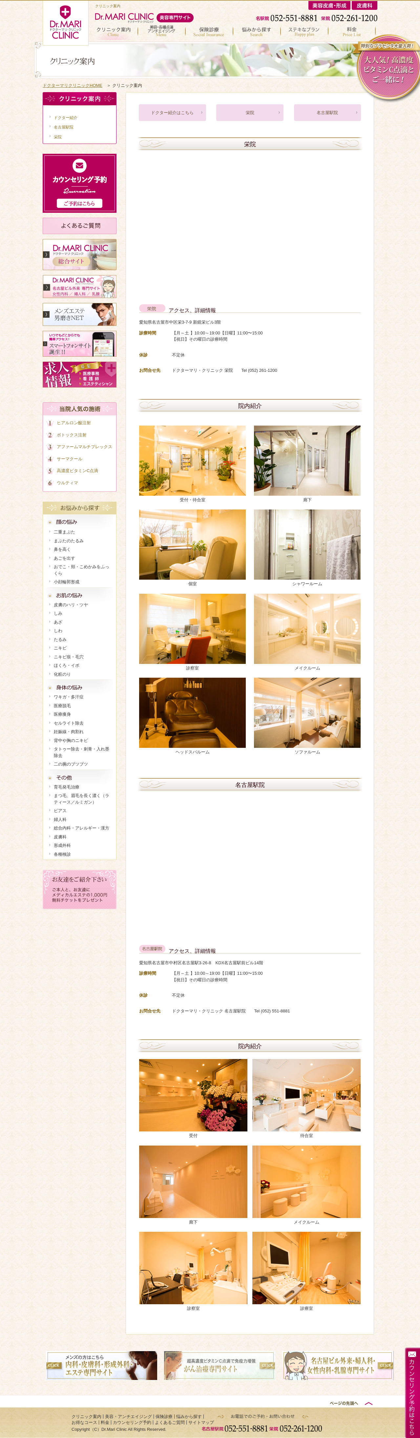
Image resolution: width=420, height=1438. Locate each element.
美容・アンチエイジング (162, 32)
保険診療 (209, 32)
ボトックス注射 (72, 434)
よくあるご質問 (170, 1422)
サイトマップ (201, 1422)
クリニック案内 (116, 32)
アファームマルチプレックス (84, 446)
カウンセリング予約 (132, 1422)
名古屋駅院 (327, 112)
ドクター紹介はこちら (172, 112)
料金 (352, 32)
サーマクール (69, 458)
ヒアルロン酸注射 (74, 422)
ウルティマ (67, 482)
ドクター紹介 (65, 117)
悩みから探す (257, 32)
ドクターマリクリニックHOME (72, 85)
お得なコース (304, 32)
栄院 (250, 112)
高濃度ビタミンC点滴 (77, 470)
